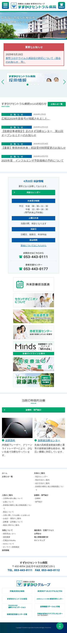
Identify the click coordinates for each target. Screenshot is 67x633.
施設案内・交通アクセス (44, 530)
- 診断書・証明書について (12, 522)
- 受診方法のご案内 (41, 480)
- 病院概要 (6, 537)
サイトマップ (39, 540)
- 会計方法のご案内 (41, 483)
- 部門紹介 (38, 502)
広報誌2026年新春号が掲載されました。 (25, 118)
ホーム (4, 473)
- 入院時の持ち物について (12, 498)
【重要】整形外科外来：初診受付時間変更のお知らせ (33, 147)
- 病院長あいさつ (9, 534)
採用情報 (5, 550)
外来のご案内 (39, 473)
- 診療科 (37, 498)
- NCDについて (8, 544)
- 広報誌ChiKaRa (9, 540)
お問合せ (37, 534)
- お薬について (8, 502)
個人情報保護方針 (41, 537)
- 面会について (8, 512)
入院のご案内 (7, 495)
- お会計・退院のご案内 (11, 518)
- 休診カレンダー (41, 477)
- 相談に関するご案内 (10, 525)
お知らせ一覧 (7, 477)
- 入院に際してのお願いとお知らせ (16, 515)
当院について (7, 530)
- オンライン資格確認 (10, 547)
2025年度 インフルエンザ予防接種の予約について (32, 160)
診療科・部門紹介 (41, 495)
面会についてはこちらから (33, 245)
